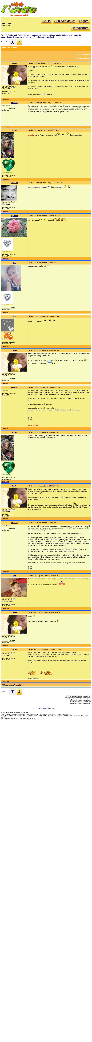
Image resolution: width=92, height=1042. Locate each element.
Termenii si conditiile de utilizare (77, 715)
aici (34, 67)
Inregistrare (81, 28)
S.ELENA (14, 183)
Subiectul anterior (84, 54)
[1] (12, 42)
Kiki (14, 316)
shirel (14, 130)
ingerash (14, 216)
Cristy (14, 63)
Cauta (46, 21)
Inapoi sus (5, 99)
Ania (14, 576)
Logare (84, 21)
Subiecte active (64, 21)
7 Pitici (11, 712)
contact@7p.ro (34, 718)
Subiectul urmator (83, 58)
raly (14, 263)
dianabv (14, 103)
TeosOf (14, 649)
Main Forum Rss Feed (46, 709)
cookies (19, 715)
